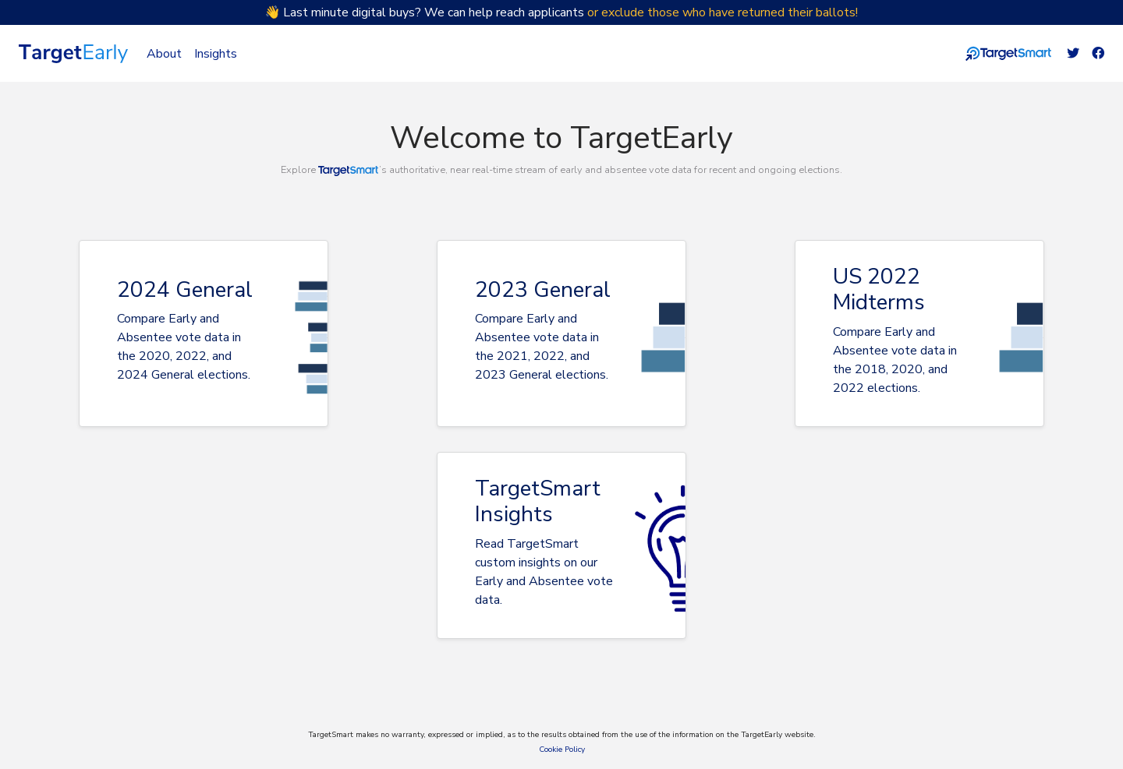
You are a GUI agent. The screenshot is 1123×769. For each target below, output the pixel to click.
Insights (215, 53)
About (164, 53)
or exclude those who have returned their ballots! (722, 12)
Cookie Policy (562, 749)
